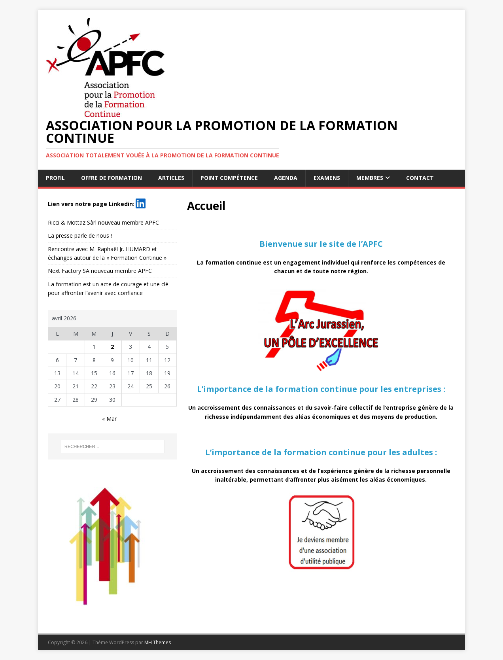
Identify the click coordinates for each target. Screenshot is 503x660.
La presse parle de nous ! (80, 235)
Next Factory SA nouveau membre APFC (100, 270)
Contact (420, 178)
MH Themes (157, 642)
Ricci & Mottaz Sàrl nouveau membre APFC (103, 222)
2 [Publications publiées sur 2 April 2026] (112, 346)
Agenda (285, 178)
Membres (369, 178)
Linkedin (121, 203)
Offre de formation (111, 178)
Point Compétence (229, 178)
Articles (171, 178)
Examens (327, 178)
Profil (55, 178)
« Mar (109, 418)
